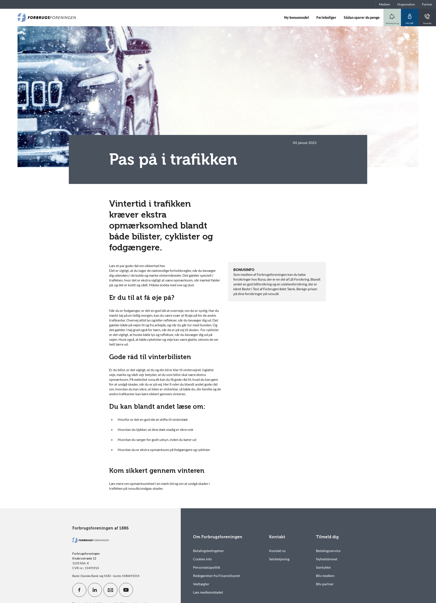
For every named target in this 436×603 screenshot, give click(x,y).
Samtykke (323, 567)
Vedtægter (201, 584)
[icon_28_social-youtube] (126, 590)
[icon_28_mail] (110, 590)
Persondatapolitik (206, 567)
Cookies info (202, 559)
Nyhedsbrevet (326, 559)
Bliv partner (325, 584)
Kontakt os (277, 551)
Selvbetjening (279, 559)
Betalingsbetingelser (208, 551)
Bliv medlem (325, 575)
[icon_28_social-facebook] (79, 590)
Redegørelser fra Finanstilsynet (216, 575)
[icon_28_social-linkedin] (95, 590)
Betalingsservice (328, 551)
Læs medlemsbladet (208, 592)
